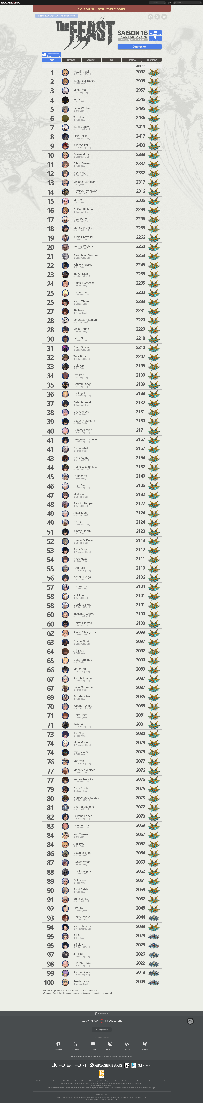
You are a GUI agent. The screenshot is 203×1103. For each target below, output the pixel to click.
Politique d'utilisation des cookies (122, 1056)
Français (180, 2)
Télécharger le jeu (101, 1030)
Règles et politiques (84, 1056)
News (77, 1049)
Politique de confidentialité (101, 1056)
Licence (73, 1056)
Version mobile (103, 1013)
